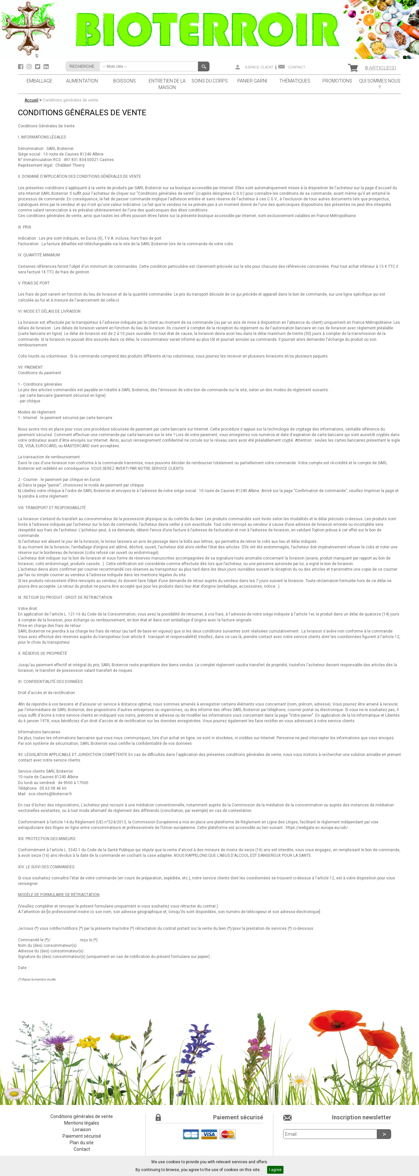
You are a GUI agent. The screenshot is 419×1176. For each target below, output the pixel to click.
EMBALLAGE (39, 80)
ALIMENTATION (82, 80)
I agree (275, 1169)
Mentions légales (81, 1123)
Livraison (82, 1129)
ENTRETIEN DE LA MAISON (167, 84)
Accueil (31, 100)
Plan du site (82, 1142)
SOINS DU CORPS (209, 80)
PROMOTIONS (337, 80)
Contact (296, 67)
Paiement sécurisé (82, 1136)
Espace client (259, 67)
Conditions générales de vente (70, 100)
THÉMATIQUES (294, 80)
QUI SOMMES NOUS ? (379, 84)
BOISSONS (124, 80)
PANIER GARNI (252, 80)
